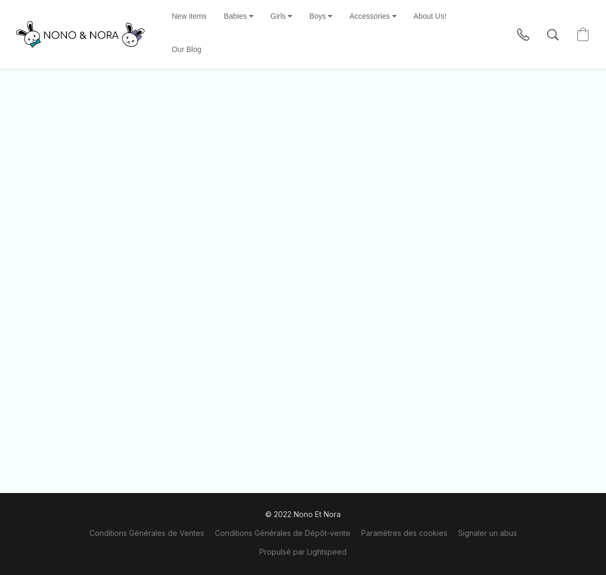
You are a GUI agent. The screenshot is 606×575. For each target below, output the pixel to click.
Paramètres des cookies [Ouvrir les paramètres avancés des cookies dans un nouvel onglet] (404, 532)
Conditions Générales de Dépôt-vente (282, 532)
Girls (282, 16)
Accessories (372, 16)
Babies (238, 16)
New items (189, 16)
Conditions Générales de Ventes (146, 532)
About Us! (430, 16)
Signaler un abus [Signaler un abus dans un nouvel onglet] (487, 532)
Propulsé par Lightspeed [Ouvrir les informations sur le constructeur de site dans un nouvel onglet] (303, 551)
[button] (80, 34)
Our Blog (186, 49)
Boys (320, 16)
